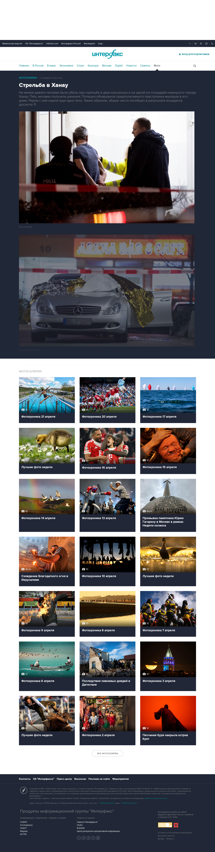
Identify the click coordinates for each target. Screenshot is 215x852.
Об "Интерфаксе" (34, 43)
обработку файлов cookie (155, 798)
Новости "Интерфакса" (87, 822)
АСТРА (23, 834)
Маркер (23, 831)
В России (38, 65)
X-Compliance (26, 825)
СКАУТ (23, 828)
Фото (157, 65)
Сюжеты (145, 65)
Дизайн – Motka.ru (166, 839)
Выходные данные (166, 836)
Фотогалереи (28, 77)
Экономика (66, 65)
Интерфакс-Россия (71, 43)
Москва (106, 65)
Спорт (80, 65)
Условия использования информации (175, 833)
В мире (51, 65)
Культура (93, 65)
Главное (24, 65)
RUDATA (81, 828)
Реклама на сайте (99, 779)
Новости (131, 65)
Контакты (24, 779)
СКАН (79, 825)
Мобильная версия (12, 43)
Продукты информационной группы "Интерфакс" (67, 811)
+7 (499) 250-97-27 (129, 803)
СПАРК (23, 822)
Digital (119, 65)
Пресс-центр (64, 779)
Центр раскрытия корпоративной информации (98, 831)
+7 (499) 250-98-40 (106, 803)
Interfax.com (52, 43)
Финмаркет (89, 43)
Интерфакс (107, 54)
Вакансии (80, 779)
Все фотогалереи (107, 753)
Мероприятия (120, 779)
